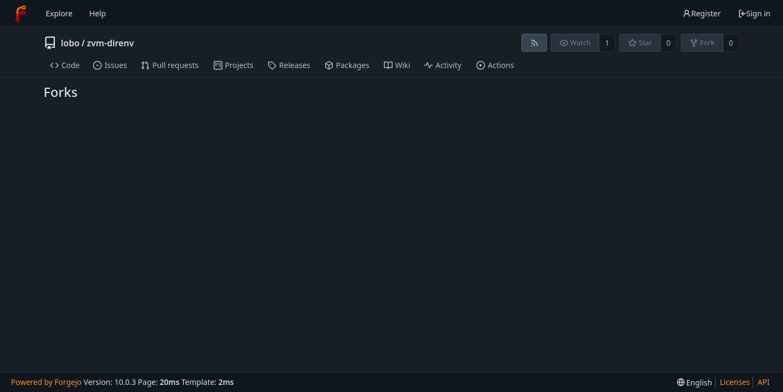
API (763, 382)
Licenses (735, 382)
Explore (59, 13)
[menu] (694, 382)
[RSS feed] (534, 43)
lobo (70, 43)
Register (701, 13)
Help (97, 13)
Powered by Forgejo (46, 382)
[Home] (20, 13)
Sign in (754, 13)
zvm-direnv (110, 43)
